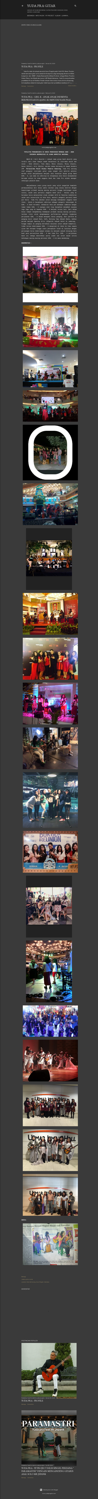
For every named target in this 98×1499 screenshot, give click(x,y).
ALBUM (57, 16)
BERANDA (30, 16)
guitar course (29, 1279)
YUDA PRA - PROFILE (32, 66)
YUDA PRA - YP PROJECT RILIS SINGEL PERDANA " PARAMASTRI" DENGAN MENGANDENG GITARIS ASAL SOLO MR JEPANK (47, 1471)
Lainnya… (65, 16)
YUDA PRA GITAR (41, 5)
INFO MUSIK (40, 16)
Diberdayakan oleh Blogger (49, 1490)
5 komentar (30, 86)
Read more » (72, 85)
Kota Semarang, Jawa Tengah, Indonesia (38, 1282)
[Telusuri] (75, 5)
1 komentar (30, 1477)
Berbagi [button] (23, 86)
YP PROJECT (49, 16)
